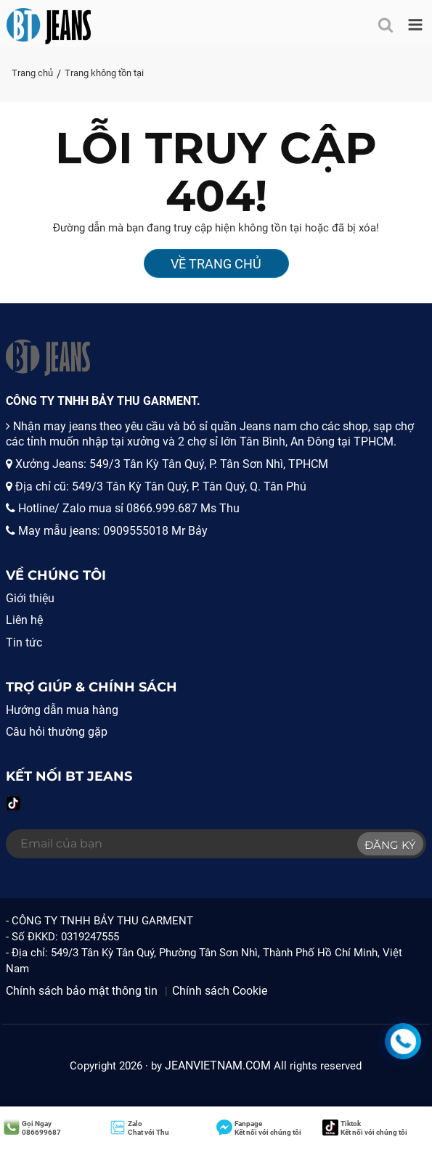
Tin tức (24, 642)
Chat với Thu (139, 1128)
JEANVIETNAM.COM (218, 1065)
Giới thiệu (30, 598)
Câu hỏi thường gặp (56, 732)
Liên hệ (24, 620)
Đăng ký (390, 845)
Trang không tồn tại (104, 72)
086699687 (32, 1128)
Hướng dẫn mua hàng (62, 710)
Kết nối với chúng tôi (258, 1128)
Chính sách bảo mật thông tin (82, 991)
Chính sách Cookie (219, 991)
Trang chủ (32, 72)
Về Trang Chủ (216, 263)
